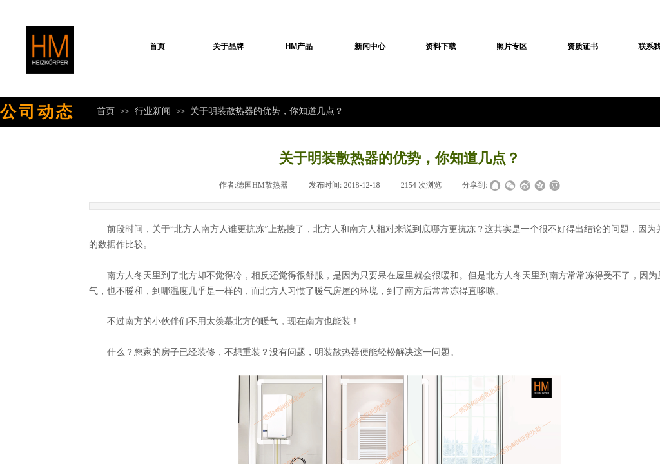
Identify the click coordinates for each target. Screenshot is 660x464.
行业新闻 (153, 111)
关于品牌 (228, 46)
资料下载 (440, 46)
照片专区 (511, 46)
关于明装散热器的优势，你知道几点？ (267, 111)
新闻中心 (369, 46)
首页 (157, 46)
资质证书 (582, 46)
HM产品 (299, 46)
